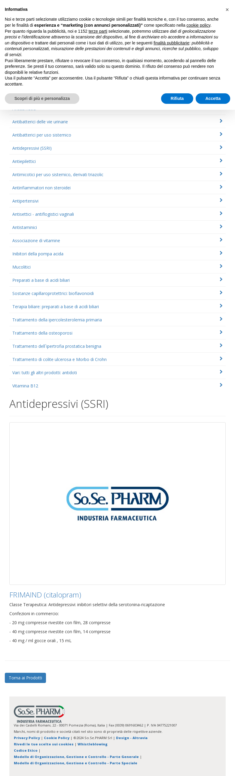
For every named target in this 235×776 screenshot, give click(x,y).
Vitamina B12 (25, 386)
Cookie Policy (56, 737)
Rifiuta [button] (177, 98)
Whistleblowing (93, 744)
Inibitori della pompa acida (37, 254)
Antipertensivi (25, 201)
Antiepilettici (24, 161)
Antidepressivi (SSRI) (32, 148)
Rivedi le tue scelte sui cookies (44, 744)
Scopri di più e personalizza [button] (42, 98)
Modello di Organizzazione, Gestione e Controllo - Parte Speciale (75, 763)
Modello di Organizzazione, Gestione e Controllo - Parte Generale (76, 756)
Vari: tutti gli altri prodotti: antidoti (44, 372)
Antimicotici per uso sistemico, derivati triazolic (57, 174)
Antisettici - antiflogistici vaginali (43, 214)
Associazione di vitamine (36, 240)
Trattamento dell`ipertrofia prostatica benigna (56, 346)
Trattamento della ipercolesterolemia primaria (57, 320)
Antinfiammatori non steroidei (41, 188)
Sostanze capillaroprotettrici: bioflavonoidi (53, 293)
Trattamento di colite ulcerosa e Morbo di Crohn (59, 359)
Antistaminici (24, 227)
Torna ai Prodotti (25, 678)
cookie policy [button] (198, 25)
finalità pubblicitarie (171, 43)
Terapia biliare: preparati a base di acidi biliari (55, 306)
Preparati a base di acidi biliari (41, 280)
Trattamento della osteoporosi (42, 333)
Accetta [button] (213, 98)
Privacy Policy (27, 737)
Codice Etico (26, 750)
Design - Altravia (132, 737)
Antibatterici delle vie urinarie (40, 122)
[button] (227, 9)
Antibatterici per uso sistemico (41, 135)
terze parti (98, 31)
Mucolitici (21, 267)
